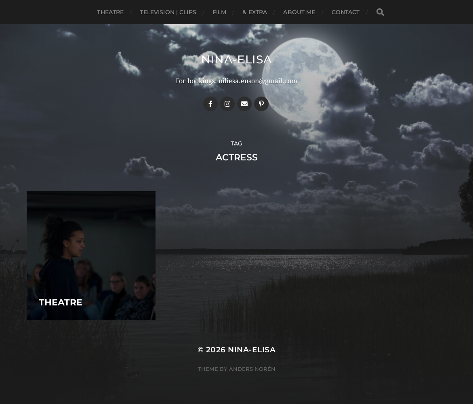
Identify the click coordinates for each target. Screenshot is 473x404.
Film (219, 12)
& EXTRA (254, 12)
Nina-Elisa (236, 59)
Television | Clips (168, 12)
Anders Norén (252, 369)
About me (299, 12)
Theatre (110, 12)
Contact (346, 12)
